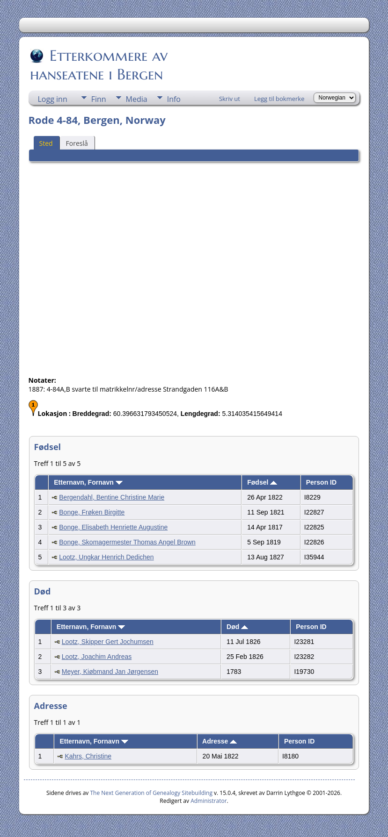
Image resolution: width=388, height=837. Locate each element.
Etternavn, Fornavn (88, 482)
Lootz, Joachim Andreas (97, 656)
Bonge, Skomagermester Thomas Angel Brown (127, 542)
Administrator (208, 801)
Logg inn (52, 99)
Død (237, 626)
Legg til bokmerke (279, 98)
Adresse (219, 741)
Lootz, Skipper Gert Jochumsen (108, 641)
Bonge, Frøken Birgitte (91, 512)
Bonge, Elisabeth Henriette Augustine (113, 527)
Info (174, 99)
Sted (46, 143)
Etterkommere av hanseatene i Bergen (99, 65)
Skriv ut (229, 98)
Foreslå (77, 143)
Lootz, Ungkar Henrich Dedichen (106, 557)
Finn (98, 99)
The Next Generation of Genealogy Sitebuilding (151, 793)
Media (136, 99)
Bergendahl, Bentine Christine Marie (111, 497)
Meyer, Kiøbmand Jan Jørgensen (110, 671)
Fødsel (262, 482)
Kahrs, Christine (88, 756)
